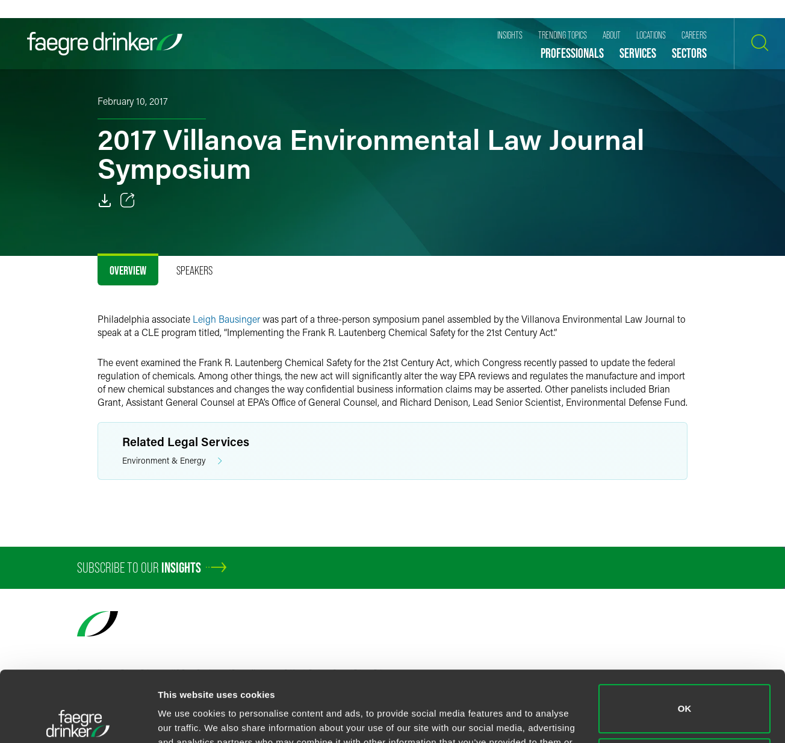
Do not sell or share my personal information (685, 691)
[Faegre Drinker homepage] (104, 43)
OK (685, 638)
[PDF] (104, 200)
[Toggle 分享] (127, 200)
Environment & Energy (172, 461)
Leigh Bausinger (226, 318)
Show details (186, 719)
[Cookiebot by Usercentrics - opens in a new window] (78, 719)
